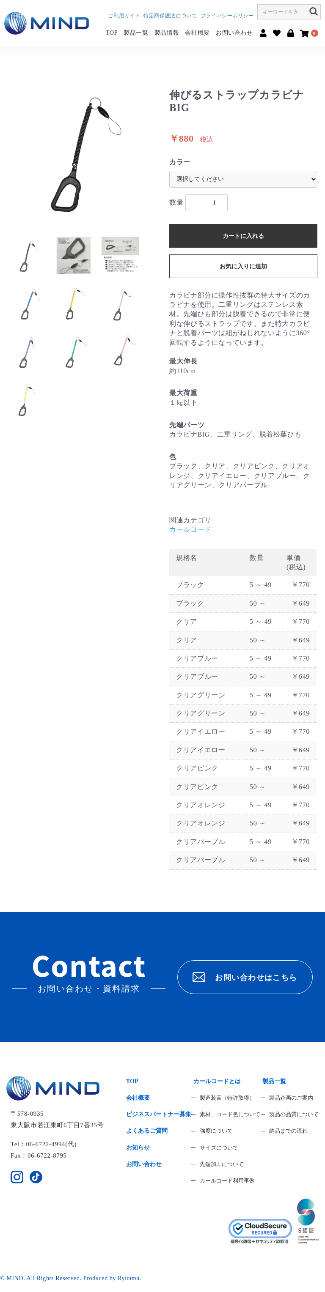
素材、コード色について (230, 1114)
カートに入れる (243, 236)
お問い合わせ (234, 33)
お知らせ (138, 1147)
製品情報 (166, 33)
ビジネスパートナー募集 (158, 1114)
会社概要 (197, 33)
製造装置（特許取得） (227, 1098)
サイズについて (219, 1147)
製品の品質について (294, 1114)
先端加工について (222, 1164)
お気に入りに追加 (243, 266)
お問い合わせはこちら (245, 977)
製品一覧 (136, 33)
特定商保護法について (170, 16)
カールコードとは (217, 1081)
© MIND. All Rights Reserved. (41, 1278)
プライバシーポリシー (227, 16)
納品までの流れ (288, 1131)
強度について (216, 1131)
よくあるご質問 (147, 1131)
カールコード (190, 529)
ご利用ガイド (124, 16)
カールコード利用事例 (227, 1180)
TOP (112, 33)
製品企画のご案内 (291, 1098)
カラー (179, 162)
